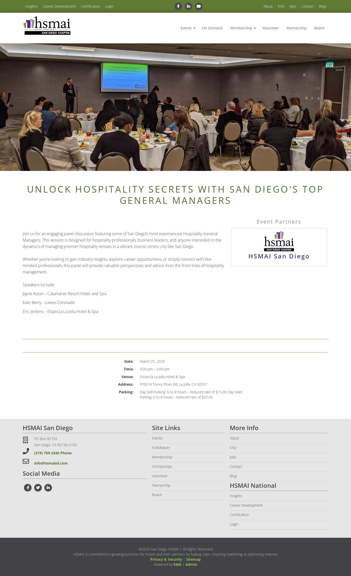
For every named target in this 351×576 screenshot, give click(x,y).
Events (186, 28)
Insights (31, 6)
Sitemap (193, 559)
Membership (241, 28)
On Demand (212, 28)
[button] (187, 28)
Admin (191, 564)
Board (319, 28)
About (268, 6)
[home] (47, 26)
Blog (322, 6)
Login (109, 6)
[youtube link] (199, 6)
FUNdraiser (161, 447)
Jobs (293, 6)
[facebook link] (178, 6)
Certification (90, 6)
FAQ (281, 6)
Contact (307, 6)
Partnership (297, 28)
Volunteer (270, 28)
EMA (177, 564)
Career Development (59, 6)
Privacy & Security (166, 559)
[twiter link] (38, 487)
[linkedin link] (188, 6)
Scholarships (162, 466)
